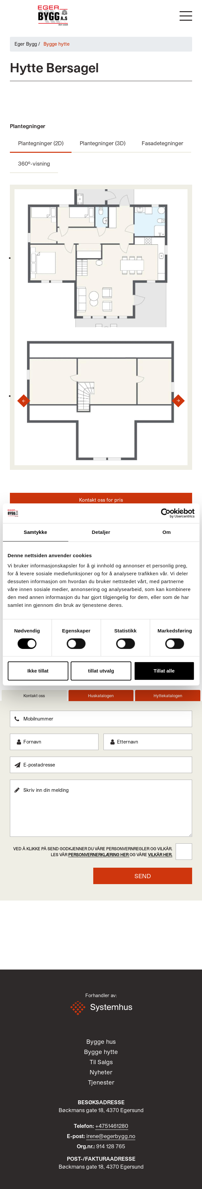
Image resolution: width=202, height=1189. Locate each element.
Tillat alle (164, 671)
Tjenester (101, 1082)
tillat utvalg (101, 671)
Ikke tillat (37, 671)
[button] (186, 16)
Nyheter (101, 1072)
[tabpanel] (101, 797)
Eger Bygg (25, 44)
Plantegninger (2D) (41, 143)
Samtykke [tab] (35, 532)
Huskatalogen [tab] (101, 695)
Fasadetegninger (162, 143)
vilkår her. (160, 854)
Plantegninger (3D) (103, 143)
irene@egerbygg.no (110, 1136)
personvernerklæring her (99, 854)
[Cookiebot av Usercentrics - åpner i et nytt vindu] (165, 513)
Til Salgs (101, 1061)
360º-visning (34, 163)
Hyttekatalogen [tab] (168, 695)
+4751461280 (111, 1126)
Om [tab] (166, 532)
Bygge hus (101, 1041)
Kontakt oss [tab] (34, 695)
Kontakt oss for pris (101, 500)
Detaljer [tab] (101, 532)
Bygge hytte (101, 1051)
